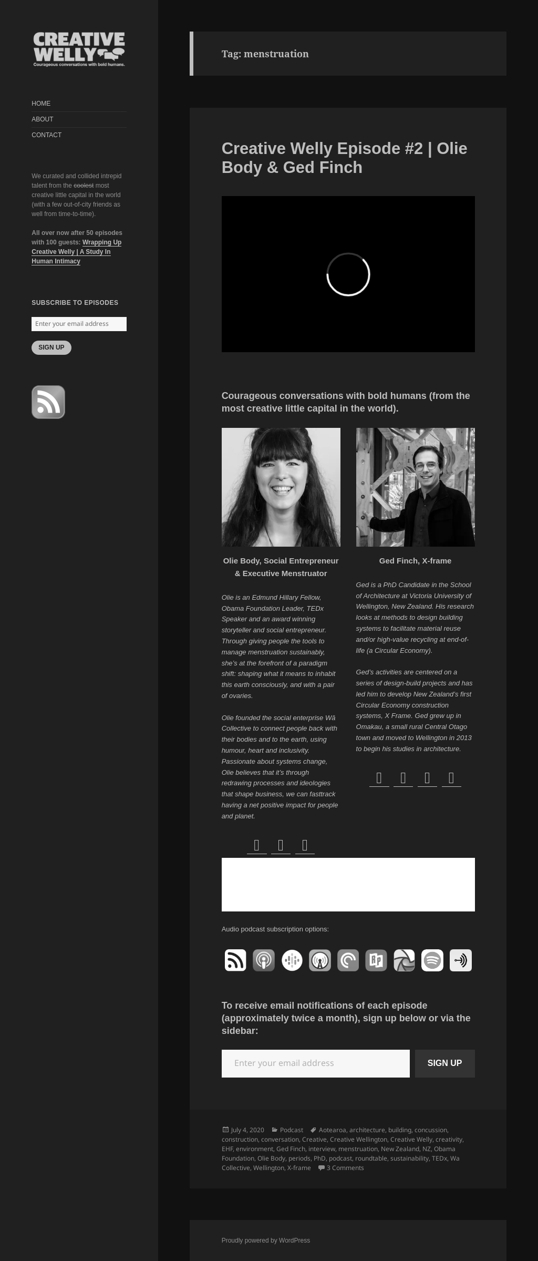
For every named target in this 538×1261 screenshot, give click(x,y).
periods (299, 1158)
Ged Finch (290, 1148)
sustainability (409, 1158)
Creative (314, 1139)
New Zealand (400, 1148)
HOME (41, 103)
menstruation (358, 1148)
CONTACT (46, 135)
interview (321, 1148)
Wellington (268, 1167)
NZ (426, 1148)
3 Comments (345, 1167)
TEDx (439, 1158)
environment (254, 1148)
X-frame (299, 1167)
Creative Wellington (358, 1139)
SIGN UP (51, 347)
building (399, 1129)
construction (240, 1139)
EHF (227, 1148)
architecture (367, 1129)
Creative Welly (411, 1139)
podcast (340, 1158)
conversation (280, 1139)
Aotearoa (332, 1129)
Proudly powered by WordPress (266, 1240)
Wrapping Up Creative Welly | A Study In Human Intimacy (76, 252)
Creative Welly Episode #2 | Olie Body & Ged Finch (345, 158)
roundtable (371, 1158)
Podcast (291, 1129)
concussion (431, 1129)
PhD (320, 1158)
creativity (449, 1139)
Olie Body (271, 1158)
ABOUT (42, 119)
